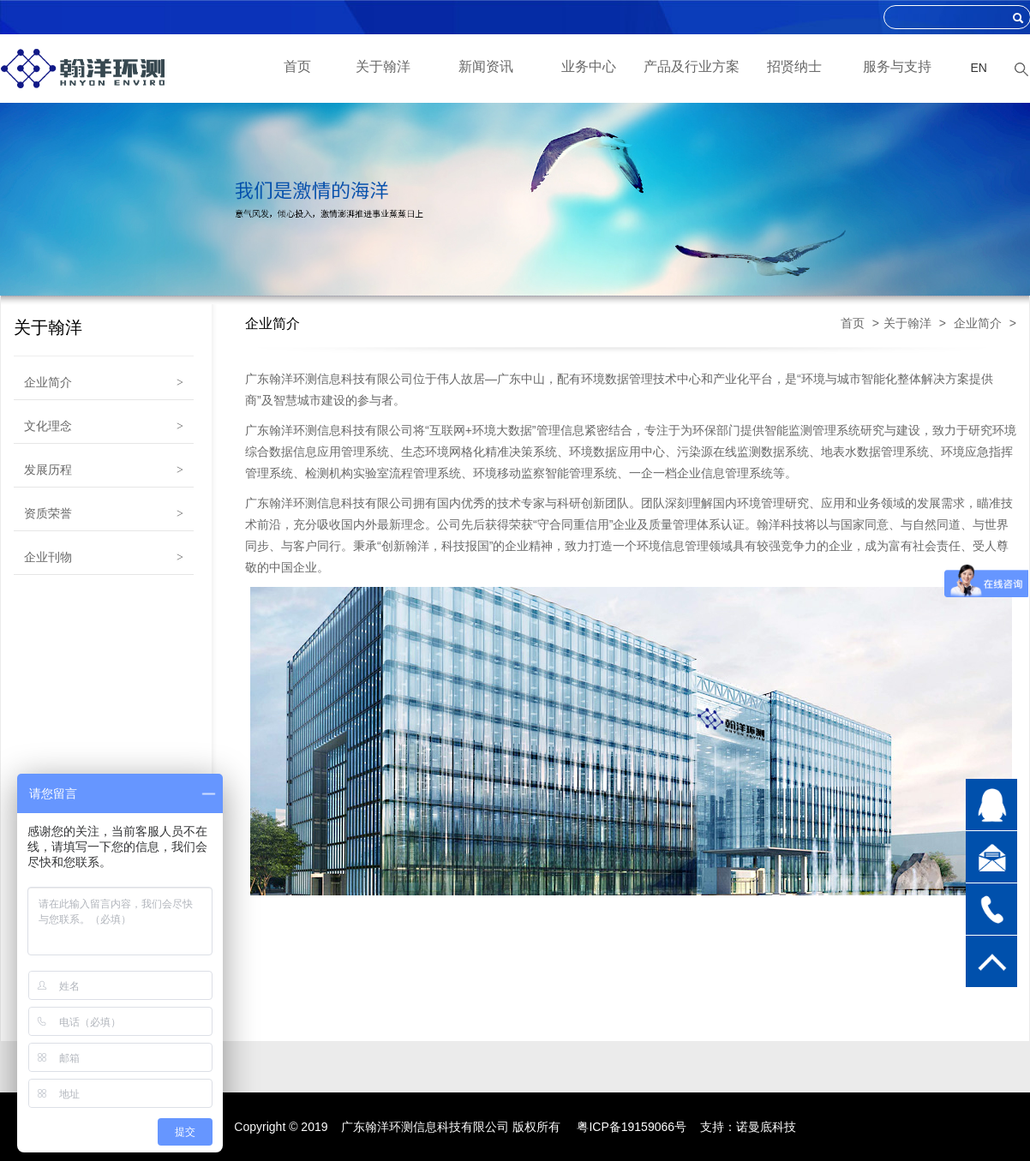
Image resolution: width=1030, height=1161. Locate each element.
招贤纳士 (794, 66)
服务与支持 (897, 66)
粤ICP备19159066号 (631, 1127)
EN (979, 68)
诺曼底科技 (766, 1127)
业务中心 (588, 66)
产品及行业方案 (692, 66)
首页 (297, 66)
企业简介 (978, 323)
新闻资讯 (485, 66)
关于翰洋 (383, 66)
